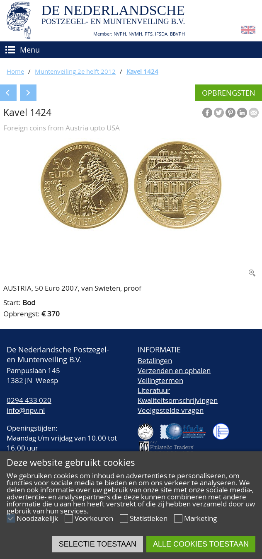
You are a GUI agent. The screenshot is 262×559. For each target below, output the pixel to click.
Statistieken (148, 518)
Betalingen (155, 360)
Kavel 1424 (142, 71)
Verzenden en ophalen (174, 370)
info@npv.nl (26, 410)
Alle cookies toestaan (201, 544)
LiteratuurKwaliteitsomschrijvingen (178, 395)
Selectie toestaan (97, 544)
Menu (30, 50)
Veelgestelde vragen (171, 410)
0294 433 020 (29, 400)
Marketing (200, 518)
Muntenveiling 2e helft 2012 (75, 71)
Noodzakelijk (37, 518)
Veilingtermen (160, 380)
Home (15, 71)
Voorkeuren (94, 518)
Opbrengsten (228, 93)
